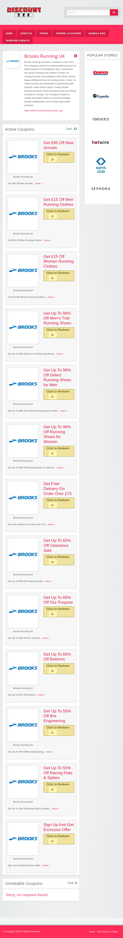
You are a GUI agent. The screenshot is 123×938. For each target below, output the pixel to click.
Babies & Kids (97, 33)
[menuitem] (9, 33)
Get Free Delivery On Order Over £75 (57, 488)
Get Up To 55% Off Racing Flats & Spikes (57, 773)
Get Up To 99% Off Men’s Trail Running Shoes (57, 318)
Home (9, 33)
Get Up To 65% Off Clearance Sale (57, 545)
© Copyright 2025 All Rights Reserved (21, 931)
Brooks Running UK (23, 177)
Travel (44, 33)
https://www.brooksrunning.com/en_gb (43, 110)
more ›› (38, 183)
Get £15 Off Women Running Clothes (58, 261)
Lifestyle (26, 33)
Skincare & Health (17, 40)
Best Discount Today (107, 931)
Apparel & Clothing (68, 33)
